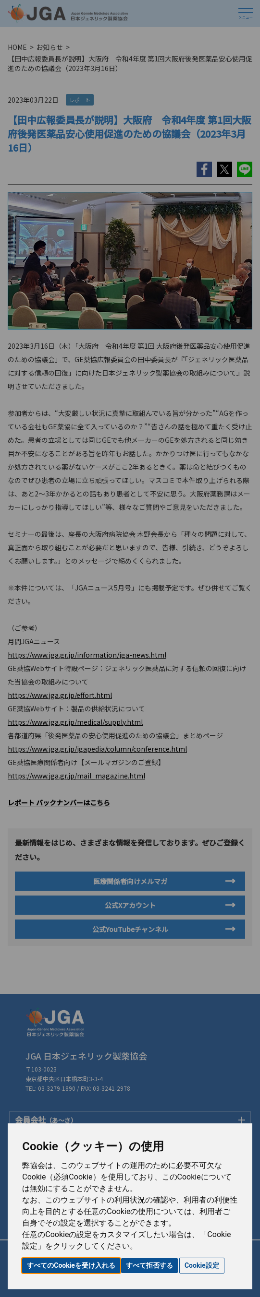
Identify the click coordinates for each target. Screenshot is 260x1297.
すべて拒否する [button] (149, 1265)
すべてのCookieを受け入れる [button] (71, 1265)
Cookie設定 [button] (202, 1265)
